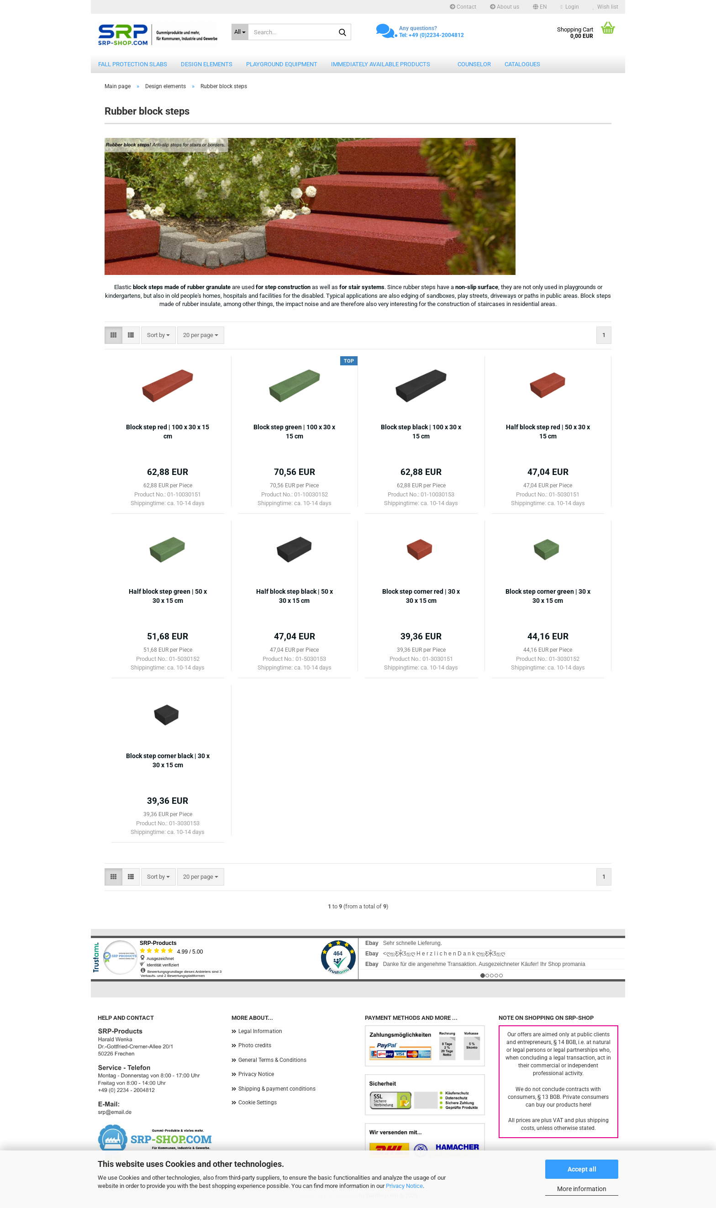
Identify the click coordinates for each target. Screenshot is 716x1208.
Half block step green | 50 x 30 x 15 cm (168, 596)
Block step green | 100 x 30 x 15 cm (294, 431)
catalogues (522, 64)
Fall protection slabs (132, 64)
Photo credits (254, 1045)
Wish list (605, 7)
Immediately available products (380, 64)
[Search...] (240, 32)
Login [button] (570, 7)
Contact (463, 7)
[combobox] (158, 335)
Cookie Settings (257, 1102)
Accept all (582, 1169)
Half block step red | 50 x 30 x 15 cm (548, 431)
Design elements (206, 64)
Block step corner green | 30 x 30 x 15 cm (547, 596)
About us (504, 7)
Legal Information (260, 1031)
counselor (474, 64)
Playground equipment (281, 64)
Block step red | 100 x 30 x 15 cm (167, 431)
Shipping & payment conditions (277, 1089)
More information (581, 1188)
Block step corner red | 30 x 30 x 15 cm (421, 596)
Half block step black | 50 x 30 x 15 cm (294, 596)
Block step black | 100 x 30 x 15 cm (421, 431)
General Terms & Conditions (272, 1060)
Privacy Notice (404, 1185)
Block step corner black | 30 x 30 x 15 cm (168, 760)
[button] (540, 7)
